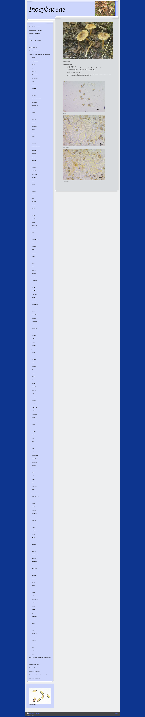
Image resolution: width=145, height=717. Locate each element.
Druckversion (31, 713)
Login (116, 713)
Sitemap (38, 713)
